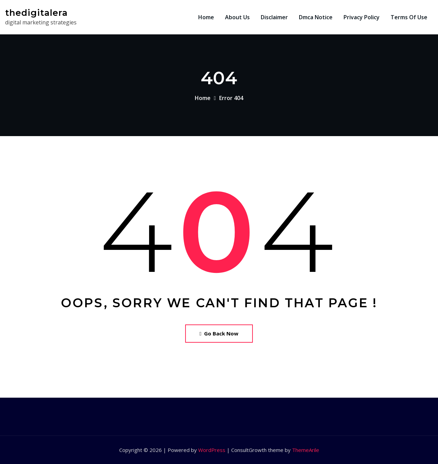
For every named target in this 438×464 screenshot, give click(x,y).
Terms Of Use (409, 17)
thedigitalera (36, 12)
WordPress (211, 449)
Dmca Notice (316, 17)
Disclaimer (274, 17)
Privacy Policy (362, 17)
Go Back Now (219, 333)
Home (206, 17)
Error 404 (231, 98)
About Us (237, 17)
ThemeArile (305, 449)
